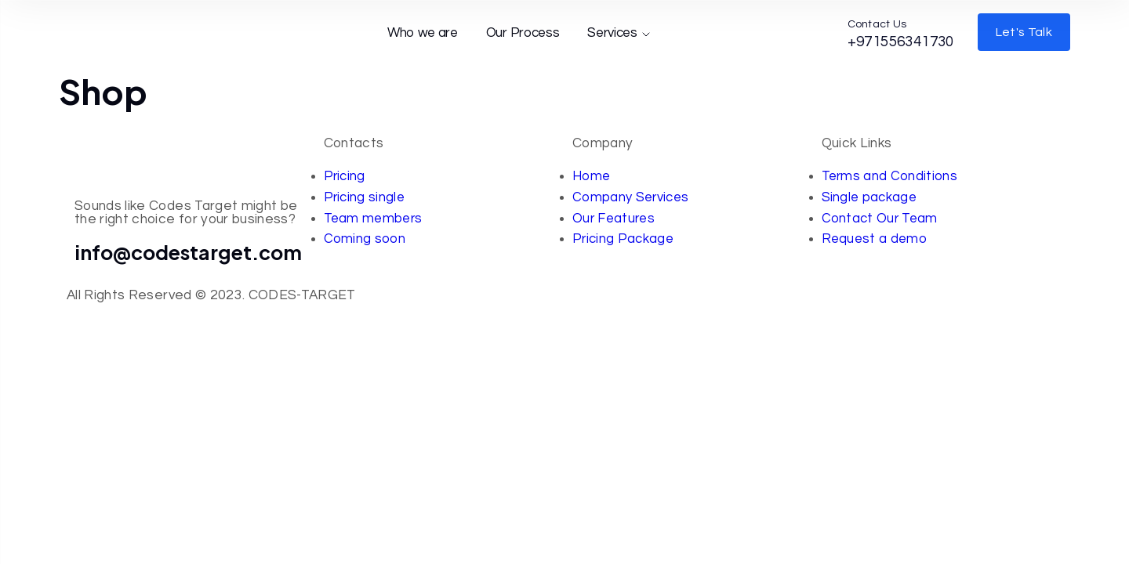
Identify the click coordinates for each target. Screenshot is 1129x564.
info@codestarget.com (188, 252)
